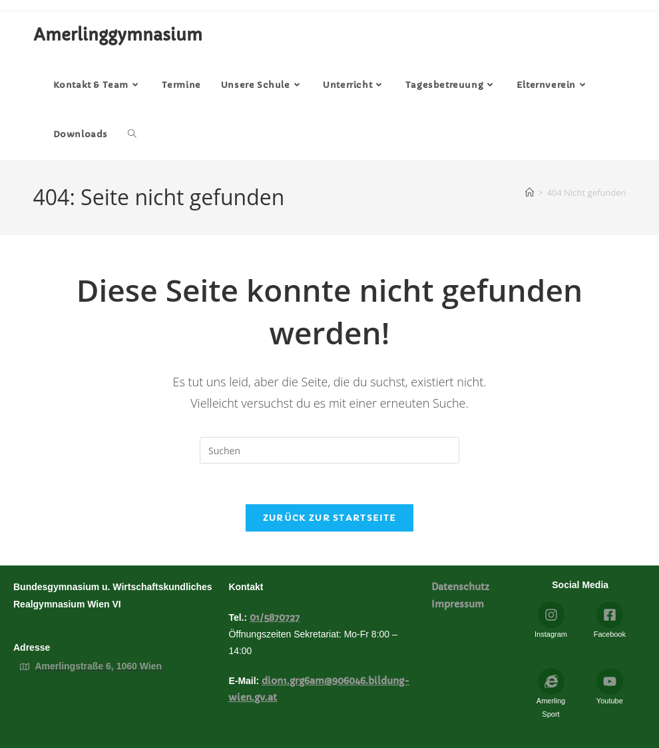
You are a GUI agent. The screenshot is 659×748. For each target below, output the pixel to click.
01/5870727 (275, 617)
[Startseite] (529, 192)
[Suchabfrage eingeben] (329, 450)
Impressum (459, 604)
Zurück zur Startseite (329, 518)
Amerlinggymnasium (117, 35)
